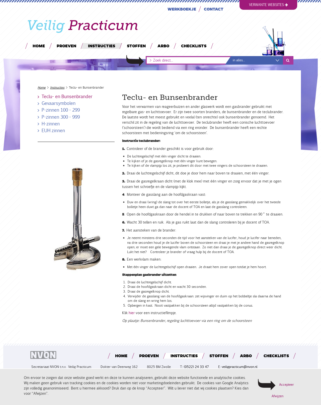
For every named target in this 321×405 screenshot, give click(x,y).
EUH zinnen (53, 130)
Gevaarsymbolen (58, 103)
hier (131, 312)
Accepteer (286, 384)
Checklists (193, 46)
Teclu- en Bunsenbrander (67, 96)
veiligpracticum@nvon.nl (239, 366)
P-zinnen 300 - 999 (61, 117)
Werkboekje (182, 9)
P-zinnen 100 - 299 (61, 110)
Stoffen (136, 46)
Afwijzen (277, 396)
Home (39, 46)
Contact (213, 9)
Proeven (66, 46)
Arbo (163, 46)
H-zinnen (51, 123)
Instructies (101, 46)
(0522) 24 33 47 (196, 366)
